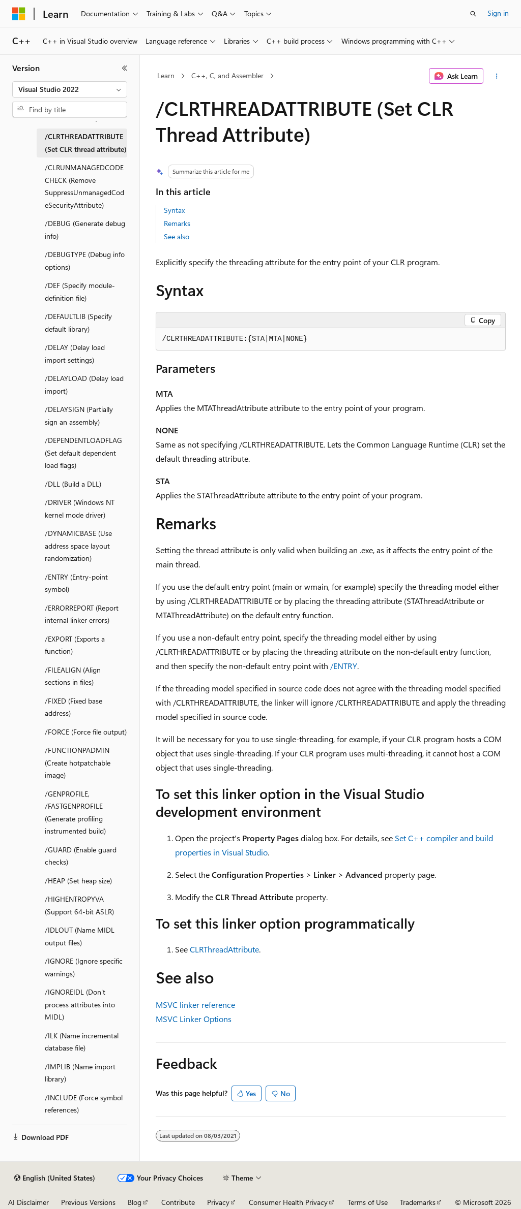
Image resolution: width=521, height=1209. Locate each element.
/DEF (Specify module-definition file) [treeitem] (80, 291)
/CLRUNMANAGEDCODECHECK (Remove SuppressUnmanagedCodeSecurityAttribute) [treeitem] (84, 186)
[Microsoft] (18, 13)
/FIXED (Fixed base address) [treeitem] (73, 707)
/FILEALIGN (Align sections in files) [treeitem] (73, 676)
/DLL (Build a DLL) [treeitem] (73, 484)
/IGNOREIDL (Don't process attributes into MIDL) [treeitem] (80, 1004)
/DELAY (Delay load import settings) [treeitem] (75, 353)
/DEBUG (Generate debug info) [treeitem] (85, 229)
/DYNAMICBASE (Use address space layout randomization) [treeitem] (78, 545)
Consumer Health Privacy (288, 1202)
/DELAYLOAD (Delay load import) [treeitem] (84, 384)
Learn (166, 75)
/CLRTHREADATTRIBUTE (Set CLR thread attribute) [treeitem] (86, 143)
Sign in (498, 13)
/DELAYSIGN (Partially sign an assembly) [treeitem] (79, 415)
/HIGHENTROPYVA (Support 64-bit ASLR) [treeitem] (79, 905)
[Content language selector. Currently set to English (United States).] (54, 1178)
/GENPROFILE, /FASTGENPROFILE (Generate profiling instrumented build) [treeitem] (75, 812)
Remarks (177, 223)
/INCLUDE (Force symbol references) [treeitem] (84, 1104)
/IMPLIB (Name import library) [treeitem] (80, 1073)
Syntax (174, 210)
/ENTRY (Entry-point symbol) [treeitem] (76, 583)
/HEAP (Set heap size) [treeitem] (78, 880)
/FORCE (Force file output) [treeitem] (86, 732)
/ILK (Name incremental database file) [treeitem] (82, 1042)
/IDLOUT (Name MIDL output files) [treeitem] (79, 936)
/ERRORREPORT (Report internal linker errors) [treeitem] (82, 614)
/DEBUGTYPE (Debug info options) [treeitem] (85, 260)
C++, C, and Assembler (227, 75)
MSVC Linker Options (193, 1018)
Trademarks (418, 1202)
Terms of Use (368, 1202)
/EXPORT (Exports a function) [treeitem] (75, 645)
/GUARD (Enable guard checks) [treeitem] (81, 856)
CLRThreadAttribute (224, 949)
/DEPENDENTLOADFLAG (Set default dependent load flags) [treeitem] (83, 452)
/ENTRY (343, 665)
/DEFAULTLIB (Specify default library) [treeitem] (78, 322)
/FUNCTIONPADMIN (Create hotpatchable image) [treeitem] (77, 762)
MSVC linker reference (195, 1004)
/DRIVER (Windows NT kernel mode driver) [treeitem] (79, 508)
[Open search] (473, 14)
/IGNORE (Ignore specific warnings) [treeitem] (84, 967)
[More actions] (496, 76)
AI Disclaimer (28, 1202)
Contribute (178, 1202)
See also (176, 236)
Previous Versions (88, 1202)
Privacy (218, 1202)
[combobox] (69, 89)
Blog (134, 1202)
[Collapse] (124, 68)
